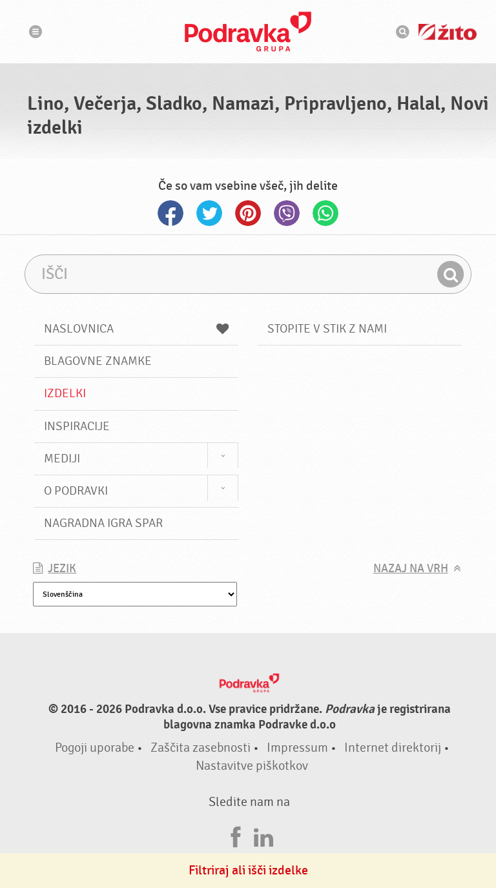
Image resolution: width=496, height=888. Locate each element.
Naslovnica (136, 329)
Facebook (170, 213)
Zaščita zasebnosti (200, 747)
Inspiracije (77, 426)
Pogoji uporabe (94, 747)
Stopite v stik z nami (327, 329)
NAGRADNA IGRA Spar (103, 523)
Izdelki (65, 393)
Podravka (248, 31)
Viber (287, 213)
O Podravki (76, 491)
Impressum (297, 747)
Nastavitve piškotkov (252, 765)
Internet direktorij (392, 747)
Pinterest (248, 213)
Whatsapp (325, 213)
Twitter (209, 213)
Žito (447, 32)
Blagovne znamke (98, 361)
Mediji (62, 458)
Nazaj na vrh (410, 568)
